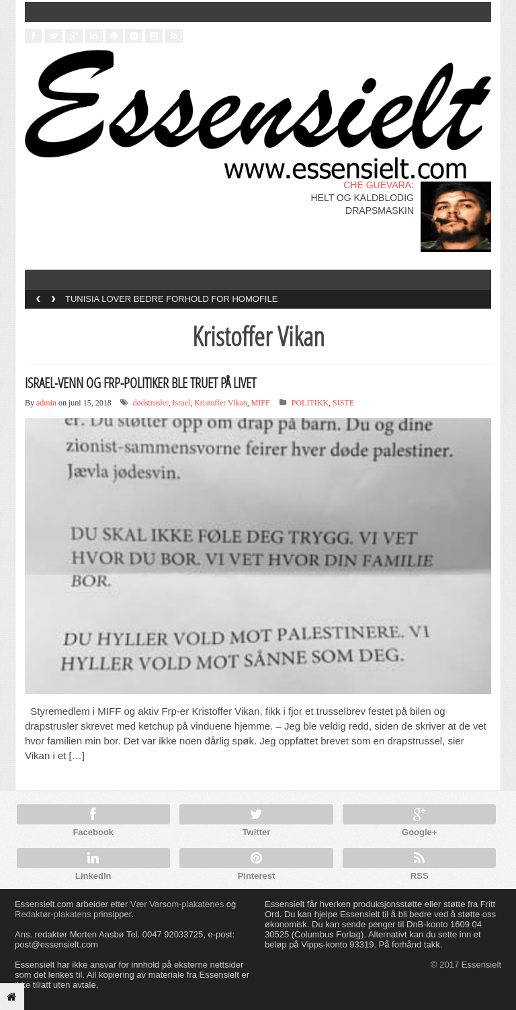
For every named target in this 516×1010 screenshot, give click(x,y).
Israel (182, 402)
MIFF (260, 402)
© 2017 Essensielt (466, 965)
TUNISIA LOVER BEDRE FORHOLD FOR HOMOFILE (171, 299)
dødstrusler (151, 402)
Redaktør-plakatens (53, 914)
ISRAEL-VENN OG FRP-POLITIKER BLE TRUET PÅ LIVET (140, 382)
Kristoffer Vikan (220, 402)
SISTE (343, 402)
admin (46, 402)
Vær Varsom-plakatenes (177, 904)
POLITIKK (310, 402)
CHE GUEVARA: (378, 185)
